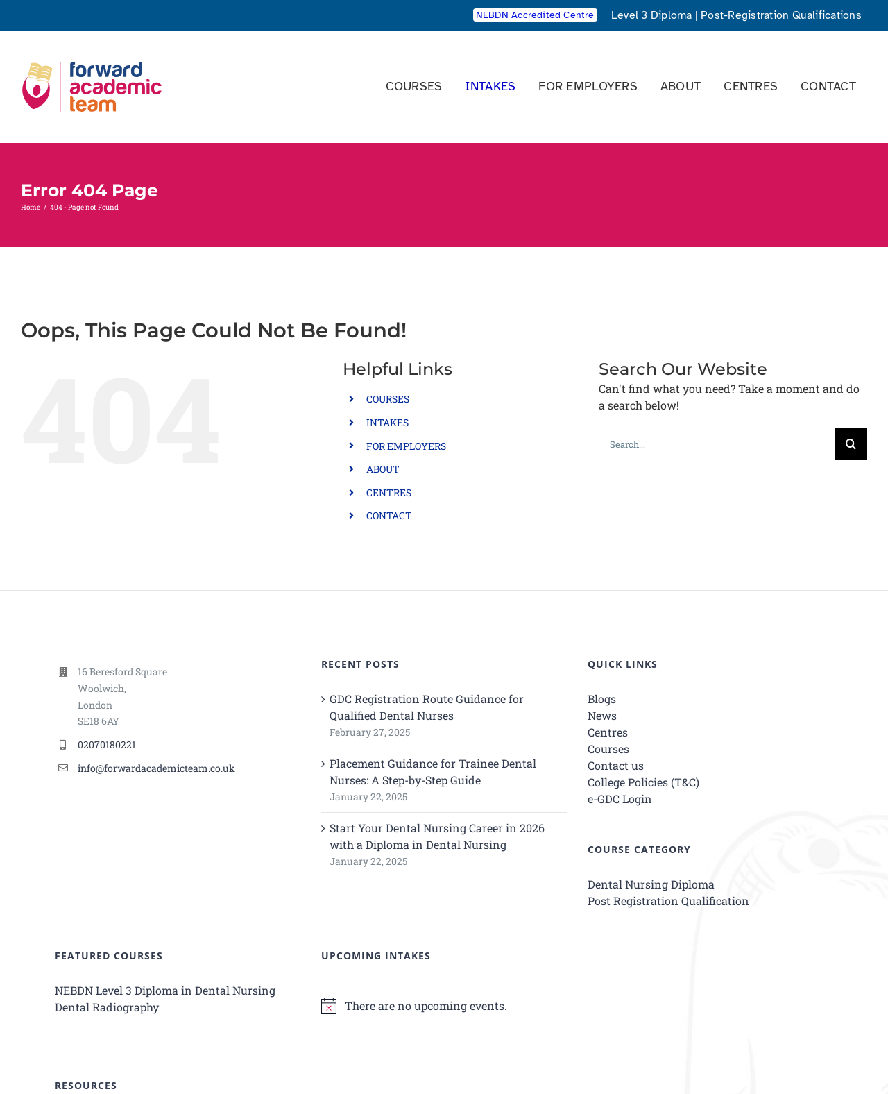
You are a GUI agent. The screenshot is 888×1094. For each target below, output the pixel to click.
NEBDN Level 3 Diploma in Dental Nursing (165, 990)
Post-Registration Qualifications (781, 15)
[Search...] (717, 444)
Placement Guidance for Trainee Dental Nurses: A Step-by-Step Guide (433, 771)
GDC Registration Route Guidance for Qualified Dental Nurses (427, 707)
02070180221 (107, 744)
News (602, 715)
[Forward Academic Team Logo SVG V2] (92, 56)
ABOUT (383, 469)
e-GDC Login (620, 798)
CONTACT (389, 515)
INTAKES (387, 422)
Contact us (616, 765)
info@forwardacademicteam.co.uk (156, 768)
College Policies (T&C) (643, 782)
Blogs (602, 698)
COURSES (387, 398)
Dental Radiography (107, 1007)
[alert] (444, 1006)
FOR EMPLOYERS (406, 446)
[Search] (851, 444)
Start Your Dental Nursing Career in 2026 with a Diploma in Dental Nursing (437, 836)
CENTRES (388, 492)
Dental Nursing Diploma (651, 884)
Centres (608, 732)
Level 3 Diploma (651, 15)
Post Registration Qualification (668, 900)
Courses (608, 748)
